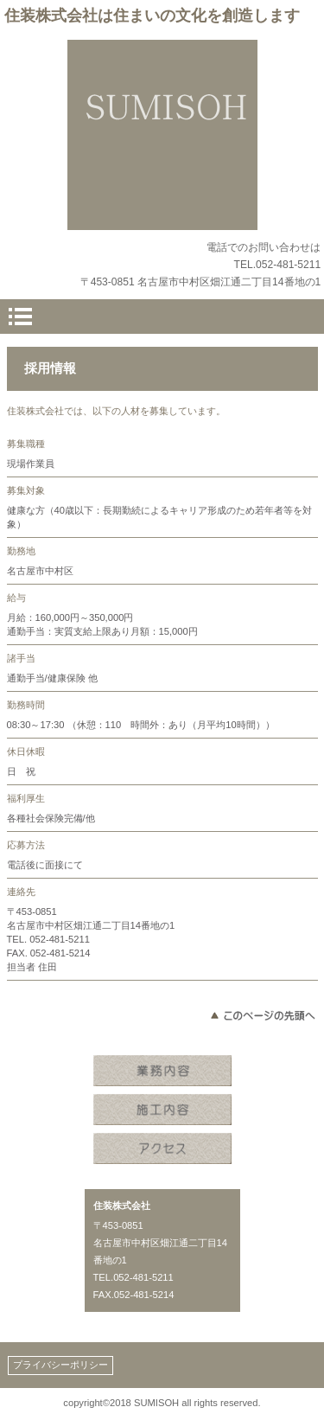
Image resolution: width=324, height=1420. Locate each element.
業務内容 (162, 1072)
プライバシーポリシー (60, 1364)
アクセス (162, 1150)
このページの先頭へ (262, 1015)
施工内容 (162, 1111)
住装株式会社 (162, 135)
